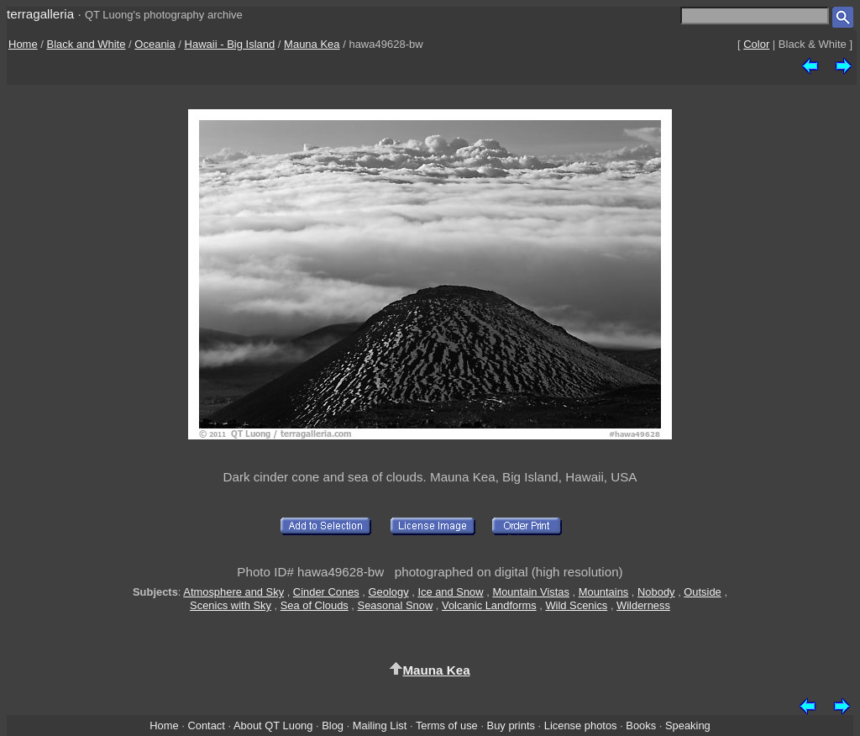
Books (641, 725)
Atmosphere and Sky (233, 592)
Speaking (688, 725)
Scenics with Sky (230, 605)
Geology (389, 592)
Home (23, 44)
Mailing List (380, 725)
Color (756, 44)
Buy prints (511, 725)
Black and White (86, 44)
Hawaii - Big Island (230, 44)
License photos (580, 725)
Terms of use (447, 725)
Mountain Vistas (530, 592)
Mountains (604, 592)
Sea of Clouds (315, 605)
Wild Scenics (576, 605)
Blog (332, 725)
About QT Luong (272, 725)
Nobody (656, 592)
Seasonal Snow (395, 605)
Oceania (154, 44)
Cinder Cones (326, 592)
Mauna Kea (312, 44)
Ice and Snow (450, 592)
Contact (205, 725)
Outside (702, 592)
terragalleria (40, 14)
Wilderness (643, 605)
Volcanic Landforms (489, 605)
